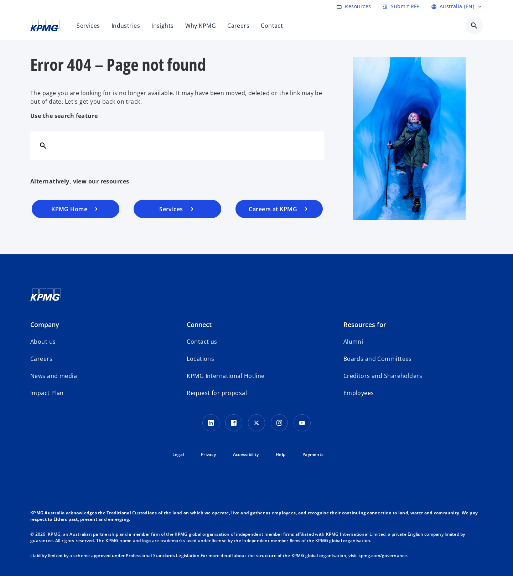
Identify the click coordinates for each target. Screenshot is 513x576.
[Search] (43, 145)
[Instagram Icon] (279, 422)
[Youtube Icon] (302, 422)
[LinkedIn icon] (210, 422)
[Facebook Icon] (233, 422)
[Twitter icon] (256, 422)
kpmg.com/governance (382, 555)
